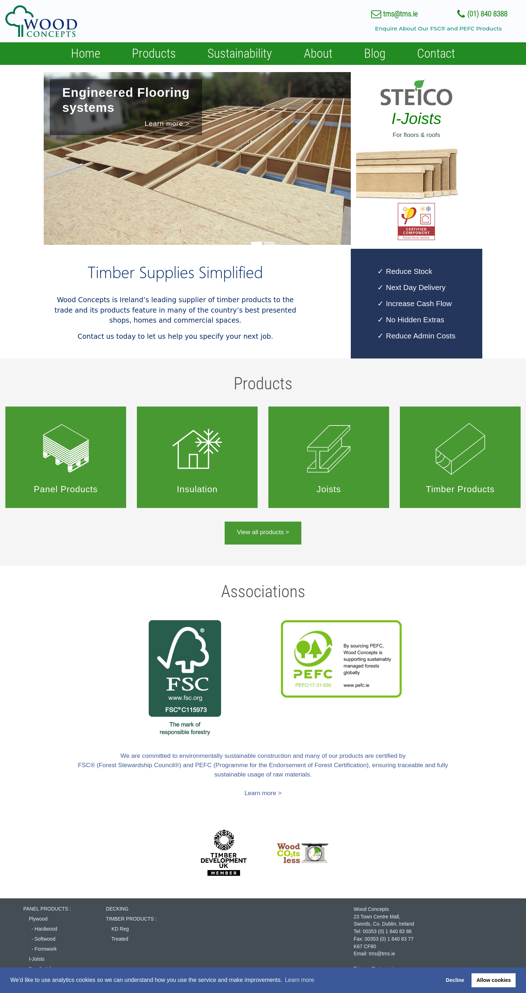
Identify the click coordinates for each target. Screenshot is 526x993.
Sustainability (239, 53)
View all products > (263, 532)
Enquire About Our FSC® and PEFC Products (438, 28)
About (318, 53)
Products (154, 53)
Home (85, 53)
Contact (436, 53)
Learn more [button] (299, 980)
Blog (375, 53)
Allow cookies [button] (494, 980)
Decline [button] (455, 980)
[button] (39, 160)
